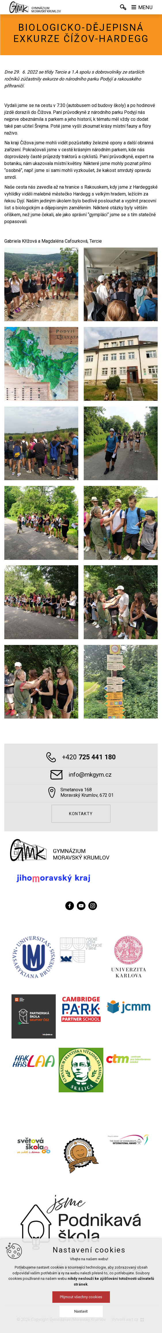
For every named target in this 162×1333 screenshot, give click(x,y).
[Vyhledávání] (123, 7)
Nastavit (81, 1311)
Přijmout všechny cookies (81, 1297)
